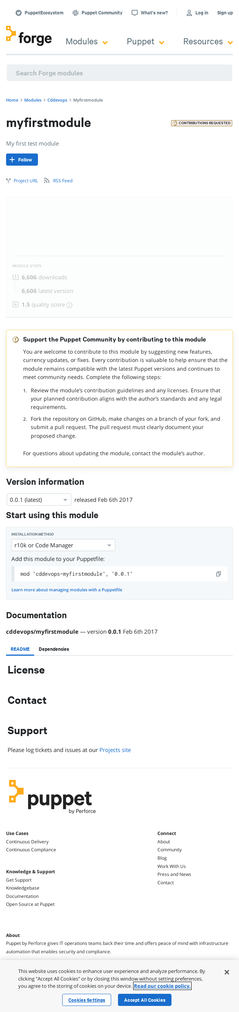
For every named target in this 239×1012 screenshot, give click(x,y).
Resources (208, 40)
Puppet (145, 40)
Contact (165, 882)
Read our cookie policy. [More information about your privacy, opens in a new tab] (162, 985)
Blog (162, 858)
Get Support (18, 880)
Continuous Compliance (31, 849)
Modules (87, 40)
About (163, 841)
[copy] (219, 573)
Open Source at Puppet (30, 904)
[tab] (20, 649)
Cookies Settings (86, 1000)
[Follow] (22, 160)
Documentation (22, 896)
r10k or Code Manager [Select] (63, 545)
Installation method (32, 534)
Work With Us (171, 866)
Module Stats (27, 266)
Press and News (174, 874)
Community (169, 849)
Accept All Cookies (144, 1000)
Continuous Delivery (27, 841)
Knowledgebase (22, 888)
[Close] (227, 972)
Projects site (115, 750)
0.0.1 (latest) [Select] (39, 499)
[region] (119, 986)
